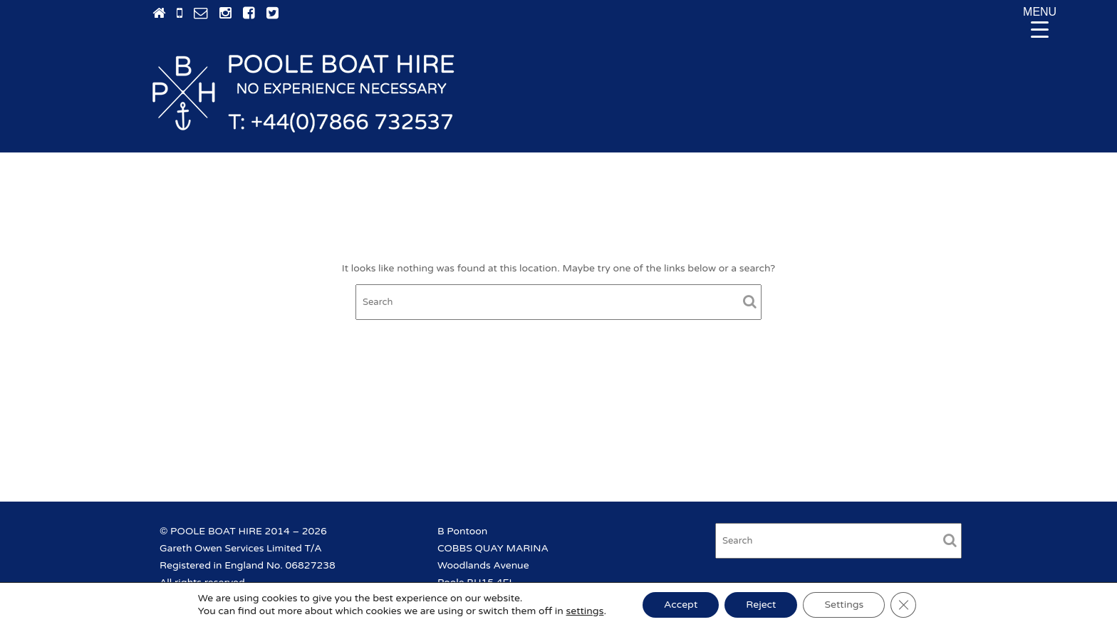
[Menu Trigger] (1040, 21)
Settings (843, 604)
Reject (761, 604)
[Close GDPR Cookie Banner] (903, 605)
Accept (680, 604)
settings (585, 611)
